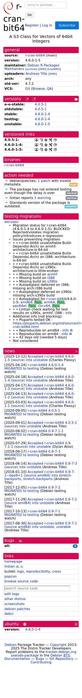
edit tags (11, 594)
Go (30, 14)
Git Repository (61, 659)
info (68, 313)
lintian (9, 566)
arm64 (49, 302)
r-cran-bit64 (35, 55)
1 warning (42, 198)
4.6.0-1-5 (42, 124)
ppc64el (19, 306)
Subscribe (67, 25)
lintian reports (41, 198)
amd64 (26, 302)
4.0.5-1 (41, 104)
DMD (42, 69)
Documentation (17, 659)
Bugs (40, 659)
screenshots (14, 604)
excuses (11, 222)
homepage (13, 561)
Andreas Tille (36, 74)
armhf (52, 274)
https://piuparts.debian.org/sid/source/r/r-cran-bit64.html (47, 325)
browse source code (21, 581)
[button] (6, 181)
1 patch (44, 181)
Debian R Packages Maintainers (32, 67)
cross (56, 571)
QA (49, 89)
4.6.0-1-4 (42, 114)
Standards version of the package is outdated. (41, 204)
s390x (52, 281)
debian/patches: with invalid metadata (41, 182)
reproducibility (38, 571)
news (9, 351)
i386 (51, 278)
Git (27, 89)
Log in (47, 25)
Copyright (58, 645)
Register (32, 25)
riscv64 (44, 306)
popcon (10, 576)
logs (20, 571)
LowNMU (54, 69)
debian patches (17, 609)
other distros (15, 599)
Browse (39, 89)
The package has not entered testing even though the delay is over (41, 191)
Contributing (41, 662)
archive (31, 69)
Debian (11, 645)
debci (8, 614)
